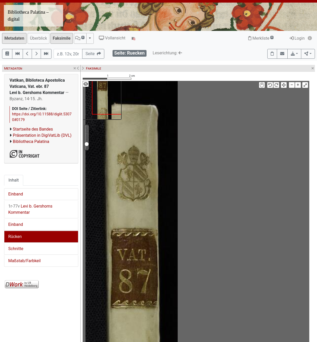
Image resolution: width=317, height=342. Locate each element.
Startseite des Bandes (33, 129)
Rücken (15, 236)
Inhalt (13, 180)
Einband (15, 194)
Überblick (38, 38)
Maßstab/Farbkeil (24, 260)
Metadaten (14, 38)
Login (297, 38)
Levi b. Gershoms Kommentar (30, 209)
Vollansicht (112, 38)
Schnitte (15, 248)
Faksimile (62, 38)
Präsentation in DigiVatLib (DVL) (42, 135)
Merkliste (260, 38)
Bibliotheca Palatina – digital (28, 16)
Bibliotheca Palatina (31, 141)
